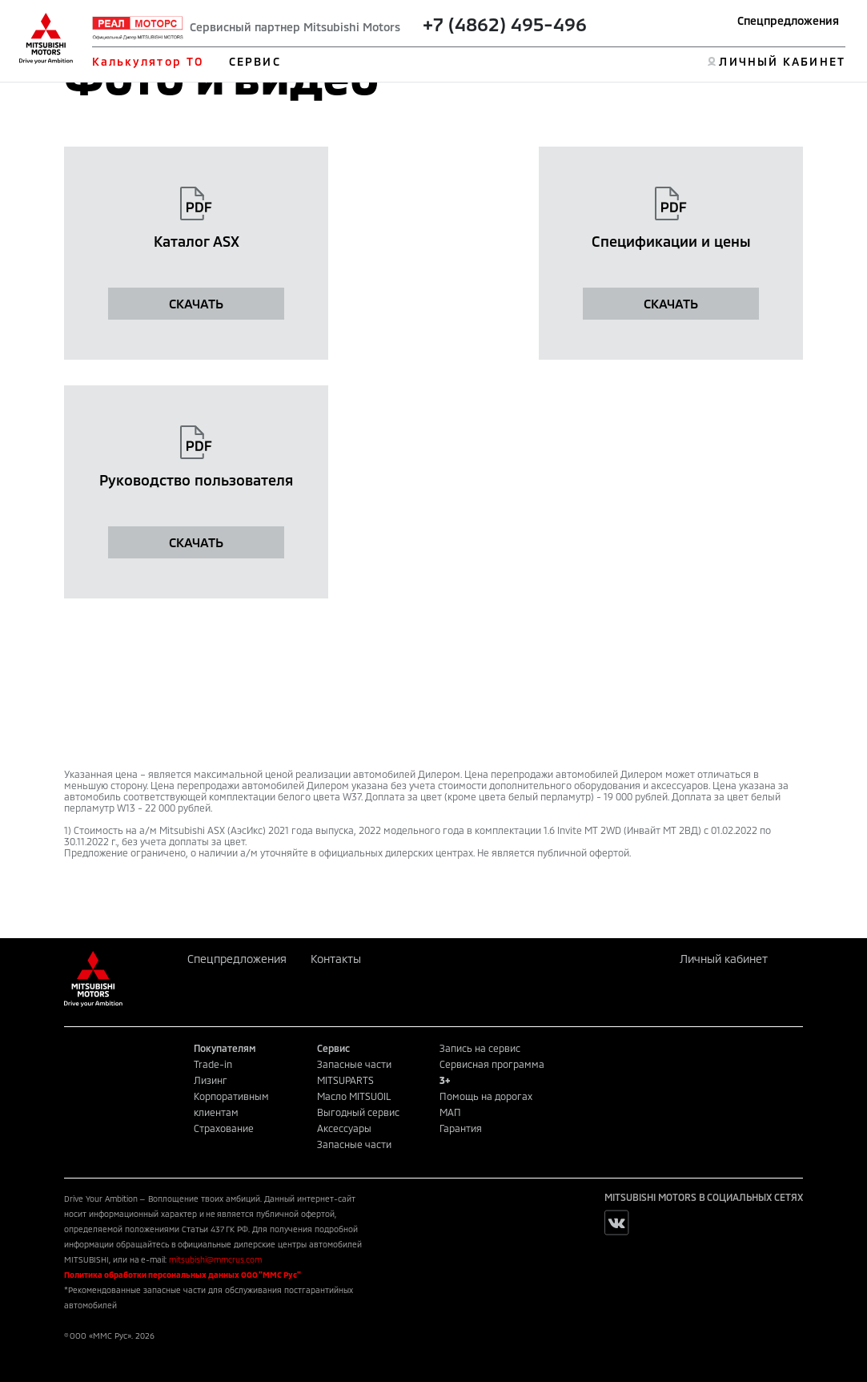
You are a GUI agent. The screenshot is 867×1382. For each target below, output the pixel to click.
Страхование (224, 1128)
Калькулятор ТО (147, 61)
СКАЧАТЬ (196, 303)
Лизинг (210, 1080)
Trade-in (213, 1064)
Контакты (336, 958)
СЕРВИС (255, 61)
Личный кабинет (724, 958)
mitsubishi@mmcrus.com (215, 1259)
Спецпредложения (788, 20)
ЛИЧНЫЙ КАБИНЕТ (782, 61)
